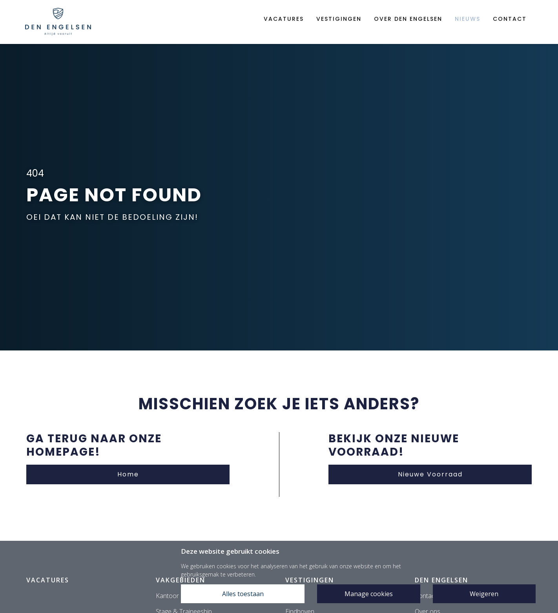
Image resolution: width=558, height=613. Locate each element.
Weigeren (484, 593)
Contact (510, 19)
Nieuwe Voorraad (430, 474)
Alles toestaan (243, 593)
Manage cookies (369, 593)
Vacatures (284, 19)
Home (128, 474)
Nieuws (467, 19)
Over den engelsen (408, 19)
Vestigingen (338, 19)
